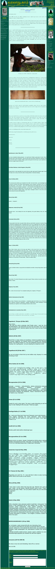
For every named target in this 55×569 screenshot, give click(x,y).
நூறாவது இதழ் (49, 38)
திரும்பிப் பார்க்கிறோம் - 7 (4, 30)
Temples (29, 6)
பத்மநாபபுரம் (48, 62)
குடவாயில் (48, 47)
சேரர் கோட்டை (49, 25)
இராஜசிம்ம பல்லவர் (49, 67)
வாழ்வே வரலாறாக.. (49, 66)
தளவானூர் (48, 60)
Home (5, 6)
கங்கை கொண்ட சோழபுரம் (50, 63)
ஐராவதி (48, 27)
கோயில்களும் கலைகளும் (4, 31)
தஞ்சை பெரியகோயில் (50, 50)
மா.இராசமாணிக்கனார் (50, 48)
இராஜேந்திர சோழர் (49, 41)
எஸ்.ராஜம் (48, 40)
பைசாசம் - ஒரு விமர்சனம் (4, 25)
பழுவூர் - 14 (2, 26)
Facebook (37, 6)
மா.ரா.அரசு (48, 42)
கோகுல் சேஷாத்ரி (27, 10)
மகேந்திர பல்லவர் (49, 46)
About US (12, 6)
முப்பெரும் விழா (49, 28)
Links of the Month (3, 37)
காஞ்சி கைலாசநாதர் (49, 49)
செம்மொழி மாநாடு (49, 26)
